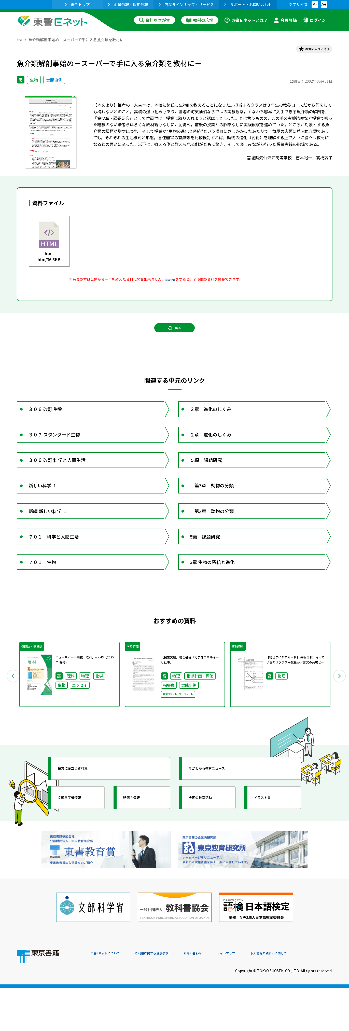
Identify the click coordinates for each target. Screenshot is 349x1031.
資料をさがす (154, 20)
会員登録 (285, 20)
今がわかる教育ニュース (217, 825)
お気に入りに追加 (310, 50)
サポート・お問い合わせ (248, 4)
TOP (21, 39)
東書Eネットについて (110, 996)
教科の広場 (199, 20)
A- (315, 4)
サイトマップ (256, 996)
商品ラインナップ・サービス (186, 4)
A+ (323, 4)
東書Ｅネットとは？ (246, 20)
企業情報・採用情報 (128, 4)
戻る (174, 336)
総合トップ (77, 4)
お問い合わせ (217, 996)
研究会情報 (138, 855)
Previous (9, 729)
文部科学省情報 (77, 855)
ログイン (314, 20)
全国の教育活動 (208, 855)
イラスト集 (269, 855)
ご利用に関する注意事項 (167, 996)
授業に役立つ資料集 (82, 825)
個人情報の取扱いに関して (308, 996)
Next (339, 729)
